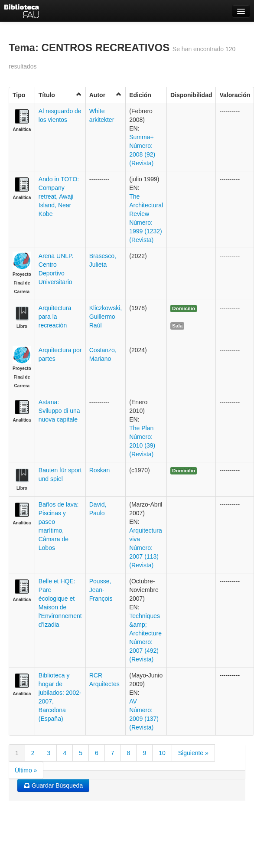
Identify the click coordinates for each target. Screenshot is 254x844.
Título (60, 94)
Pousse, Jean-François (101, 590)
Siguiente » (193, 752)
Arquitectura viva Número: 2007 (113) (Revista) (145, 548)
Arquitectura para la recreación (55, 316)
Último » (26, 770)
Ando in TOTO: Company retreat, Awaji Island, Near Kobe (59, 196)
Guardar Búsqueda (53, 785)
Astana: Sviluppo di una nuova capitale (59, 411)
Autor (105, 94)
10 (162, 752)
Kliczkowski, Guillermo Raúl (105, 316)
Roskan (99, 470)
